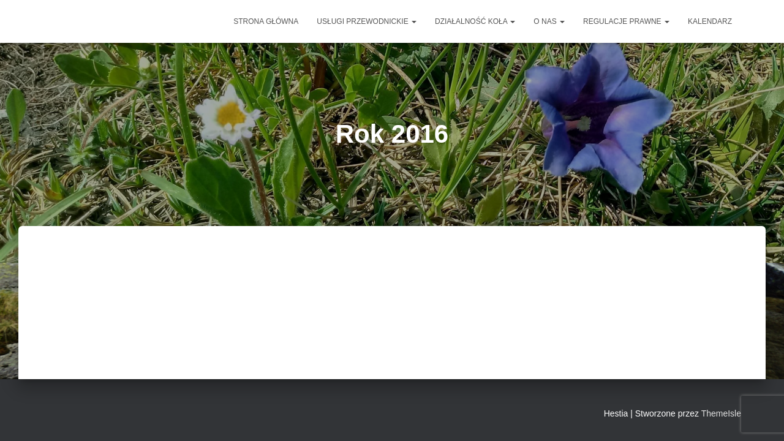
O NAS (549, 21)
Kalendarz (710, 21)
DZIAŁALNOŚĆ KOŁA (475, 21)
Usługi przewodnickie (367, 21)
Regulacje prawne (626, 21)
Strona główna (265, 21)
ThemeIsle (721, 413)
